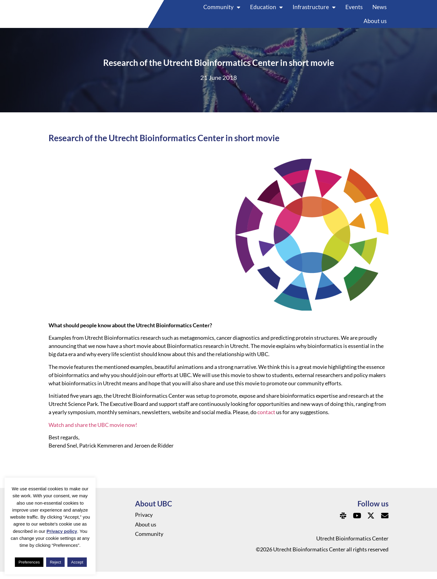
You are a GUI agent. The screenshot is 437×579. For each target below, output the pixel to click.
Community (221, 10)
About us (375, 24)
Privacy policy (61, 531)
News (379, 10)
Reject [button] (55, 562)
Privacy (144, 522)
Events (354, 10)
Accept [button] (77, 562)
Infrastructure (314, 10)
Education (266, 10)
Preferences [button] (29, 562)
